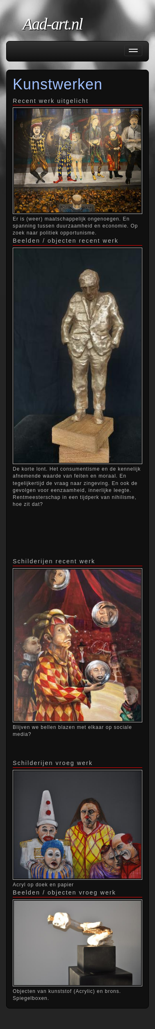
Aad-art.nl (52, 24)
